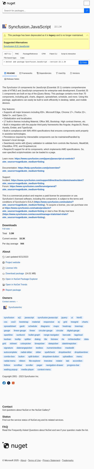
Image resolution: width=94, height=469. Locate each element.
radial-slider (26, 352)
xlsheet (13, 343)
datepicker (53, 343)
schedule (32, 326)
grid (65, 322)
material (36, 322)
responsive (49, 322)
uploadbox (68, 356)
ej (59, 322)
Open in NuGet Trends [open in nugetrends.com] (16, 284)
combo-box (9, 356)
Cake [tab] (22, 58)
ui (72, 317)
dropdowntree (81, 352)
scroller (29, 365)
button (21, 356)
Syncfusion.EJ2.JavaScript (16, 46)
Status (6, 416)
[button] (46, 35)
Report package (13, 290)
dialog (37, 339)
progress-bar (73, 365)
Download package (15, 273)
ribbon (22, 361)
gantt (22, 326)
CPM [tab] (43, 54)
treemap (79, 326)
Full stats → (7, 229)
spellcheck (50, 352)
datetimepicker (69, 343)
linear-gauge (20, 330)
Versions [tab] (75, 73)
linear (32, 330)
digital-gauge (73, 330)
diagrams (45, 326)
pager (39, 365)
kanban (7, 339)
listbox (7, 365)
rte (63, 339)
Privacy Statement (51, 460)
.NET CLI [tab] (7, 54)
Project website (13, 262)
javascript (29, 317)
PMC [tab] (17, 54)
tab (67, 361)
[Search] (87, 10)
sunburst (20, 335)
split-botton (33, 356)
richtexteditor (74, 339)
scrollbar (18, 365)
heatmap (67, 326)
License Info (11, 268)
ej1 (19, 317)
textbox (39, 348)
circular (59, 330)
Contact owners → (10, 301)
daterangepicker (24, 348)
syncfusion (9, 317)
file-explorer (34, 361)
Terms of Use (34, 460)
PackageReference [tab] (30, 54)
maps (56, 326)
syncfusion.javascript (48, 317)
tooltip (18, 339)
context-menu (44, 369)
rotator (59, 361)
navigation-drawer (54, 365)
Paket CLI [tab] (53, 54)
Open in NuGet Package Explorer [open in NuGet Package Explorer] (22, 279)
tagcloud (78, 335)
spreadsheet (10, 326)
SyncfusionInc (15, 307)
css (5, 322)
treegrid (74, 322)
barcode (67, 335)
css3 (13, 322)
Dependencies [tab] (44, 73)
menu (79, 356)
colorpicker (25, 343)
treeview (48, 361)
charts (85, 322)
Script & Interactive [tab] (68, 54)
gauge (7, 330)
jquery (64, 317)
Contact (7, 406)
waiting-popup (11, 369)
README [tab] (9, 73)
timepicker (40, 343)
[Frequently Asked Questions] (5, 426)
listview (54, 339)
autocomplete (10, 352)
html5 (79, 317)
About (23, 460)
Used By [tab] (61, 73)
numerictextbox (54, 348)
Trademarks (68, 460)
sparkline (8, 335)
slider (38, 352)
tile (45, 339)
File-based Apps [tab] (10, 58)
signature (8, 348)
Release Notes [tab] (11, 79)
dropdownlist (65, 352)
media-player (27, 369)
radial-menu (9, 361)
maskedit (69, 348)
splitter (28, 339)
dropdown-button (51, 356)
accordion (77, 361)
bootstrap (23, 322)
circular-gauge (45, 330)
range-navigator (51, 335)
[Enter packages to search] (43, 10)
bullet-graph (34, 335)
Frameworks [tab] (25, 73)
